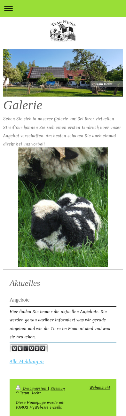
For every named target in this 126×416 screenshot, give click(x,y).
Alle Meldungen (27, 361)
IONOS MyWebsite (32, 407)
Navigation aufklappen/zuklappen (63, 8)
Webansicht (100, 387)
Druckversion (32, 388)
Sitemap (58, 388)
